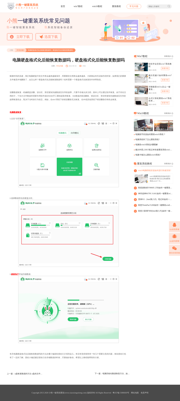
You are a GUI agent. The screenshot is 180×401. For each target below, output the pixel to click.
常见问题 (133, 6)
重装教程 (116, 6)
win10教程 (97, 6)
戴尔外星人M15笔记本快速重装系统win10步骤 (154, 150)
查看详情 (165, 68)
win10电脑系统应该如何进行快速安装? (154, 170)
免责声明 (144, 393)
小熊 (11, 50)
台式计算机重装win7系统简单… (160, 99)
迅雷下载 (48, 36)
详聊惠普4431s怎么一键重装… (159, 88)
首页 (63, 6)
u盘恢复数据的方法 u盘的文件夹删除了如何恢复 (28, 374)
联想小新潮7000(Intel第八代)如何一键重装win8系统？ (155, 211)
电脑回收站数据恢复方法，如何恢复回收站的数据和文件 (116, 374)
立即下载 (20, 37)
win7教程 (78, 6)
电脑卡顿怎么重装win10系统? (147, 155)
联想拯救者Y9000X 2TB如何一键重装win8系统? (155, 188)
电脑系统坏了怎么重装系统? (147, 139)
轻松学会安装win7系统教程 (160, 65)
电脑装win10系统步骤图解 (146, 145)
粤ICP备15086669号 (121, 393)
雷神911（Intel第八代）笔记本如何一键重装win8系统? (155, 199)
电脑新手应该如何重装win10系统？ (150, 134)
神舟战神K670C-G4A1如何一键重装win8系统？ (155, 193)
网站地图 (135, 393)
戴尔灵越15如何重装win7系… (160, 76)
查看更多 (168, 56)
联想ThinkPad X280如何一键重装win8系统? (155, 205)
